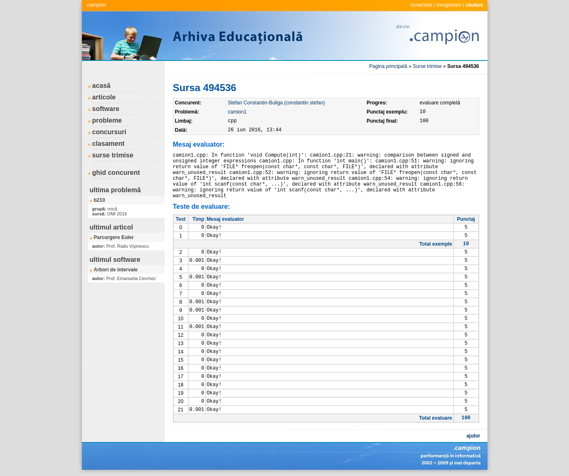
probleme (107, 120)
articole (104, 97)
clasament (108, 143)
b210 (99, 200)
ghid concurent (116, 172)
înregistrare (448, 5)
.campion (96, 5)
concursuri (109, 131)
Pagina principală (388, 66)
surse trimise (113, 155)
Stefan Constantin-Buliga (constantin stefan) (276, 103)
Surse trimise (427, 66)
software (106, 108)
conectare (421, 5)
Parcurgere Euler (114, 237)
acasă (101, 85)
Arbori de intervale (116, 270)
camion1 (237, 112)
